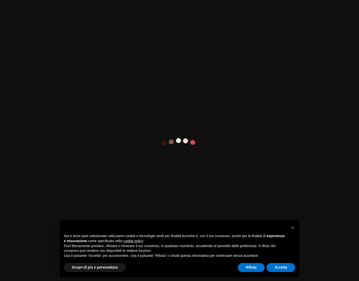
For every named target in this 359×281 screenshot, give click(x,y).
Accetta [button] (280, 267)
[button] (293, 228)
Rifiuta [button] (251, 267)
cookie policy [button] (133, 241)
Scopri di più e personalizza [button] (95, 267)
